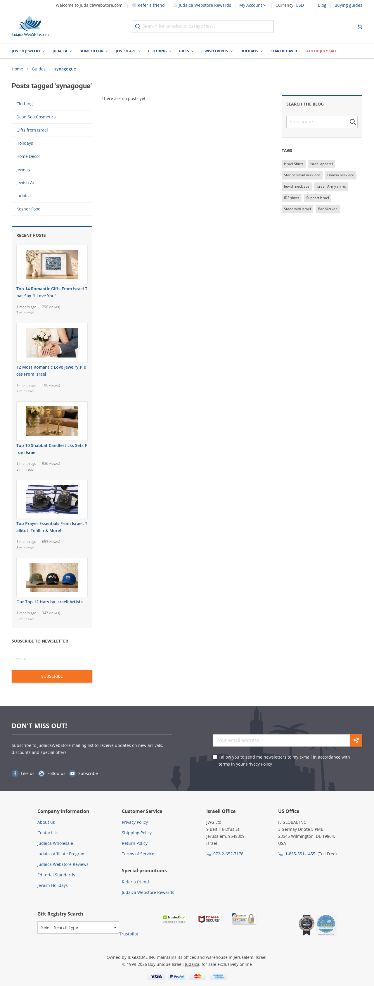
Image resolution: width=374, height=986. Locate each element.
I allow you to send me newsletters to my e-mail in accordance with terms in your (284, 760)
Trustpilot (128, 934)
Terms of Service (138, 854)
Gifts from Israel (32, 130)
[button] (352, 121)
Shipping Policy (137, 832)
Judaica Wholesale (55, 843)
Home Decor (91, 51)
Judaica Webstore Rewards (202, 5)
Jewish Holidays (52, 885)
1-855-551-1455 (300, 854)
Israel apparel (321, 163)
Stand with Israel (297, 208)
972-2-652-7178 (228, 854)
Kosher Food (28, 209)
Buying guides (348, 5)
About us (46, 822)
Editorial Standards (56, 875)
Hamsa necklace (340, 174)
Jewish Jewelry (26, 51)
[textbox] (322, 122)
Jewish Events (214, 51)
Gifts (184, 51)
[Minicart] (359, 26)
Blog (322, 5)
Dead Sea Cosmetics (36, 117)
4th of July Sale (322, 51)
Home (17, 69)
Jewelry (23, 169)
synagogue (65, 69)
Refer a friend (148, 5)
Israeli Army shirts (331, 186)
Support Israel (317, 197)
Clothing (157, 51)
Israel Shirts (293, 163)
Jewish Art (126, 51)
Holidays (249, 51)
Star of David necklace (302, 174)
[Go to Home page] (30, 26)
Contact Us (47, 832)
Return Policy (135, 843)
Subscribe (52, 676)
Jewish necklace (296, 186)
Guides (39, 69)
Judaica (60, 51)
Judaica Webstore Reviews (63, 864)
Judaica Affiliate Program (61, 854)
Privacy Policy (259, 764)
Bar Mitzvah (327, 208)
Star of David (284, 51)
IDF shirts (291, 197)
